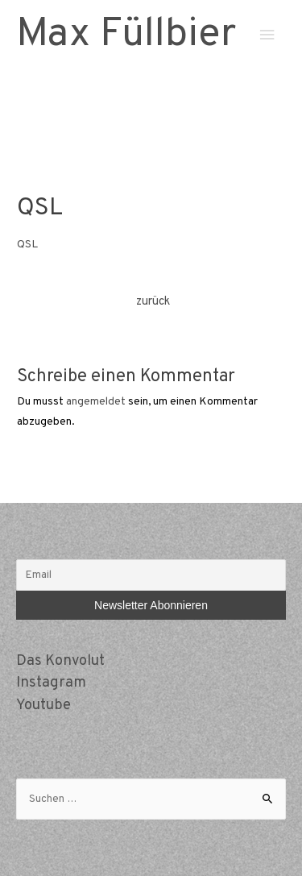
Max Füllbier (126, 35)
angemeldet (96, 402)
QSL (27, 244)
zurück (153, 301)
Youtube (43, 705)
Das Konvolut (60, 661)
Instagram (51, 683)
